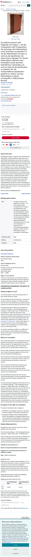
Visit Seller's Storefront (7, 253)
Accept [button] (15, 545)
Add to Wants (25, 517)
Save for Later (4, 92)
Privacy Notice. (7, 542)
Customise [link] (15, 553)
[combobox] (17, 5)
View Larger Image (15, 39)
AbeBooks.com (24, 508)
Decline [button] (15, 549)
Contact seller (4, 193)
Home (2, 9)
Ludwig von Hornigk (11, 9)
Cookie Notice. (12, 539)
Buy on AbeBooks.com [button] (15, 147)
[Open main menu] (3, 5)
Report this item (26, 193)
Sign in (24, 2)
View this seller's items (6, 100)
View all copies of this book (8, 105)
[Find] (28, 5)
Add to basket (15, 137)
